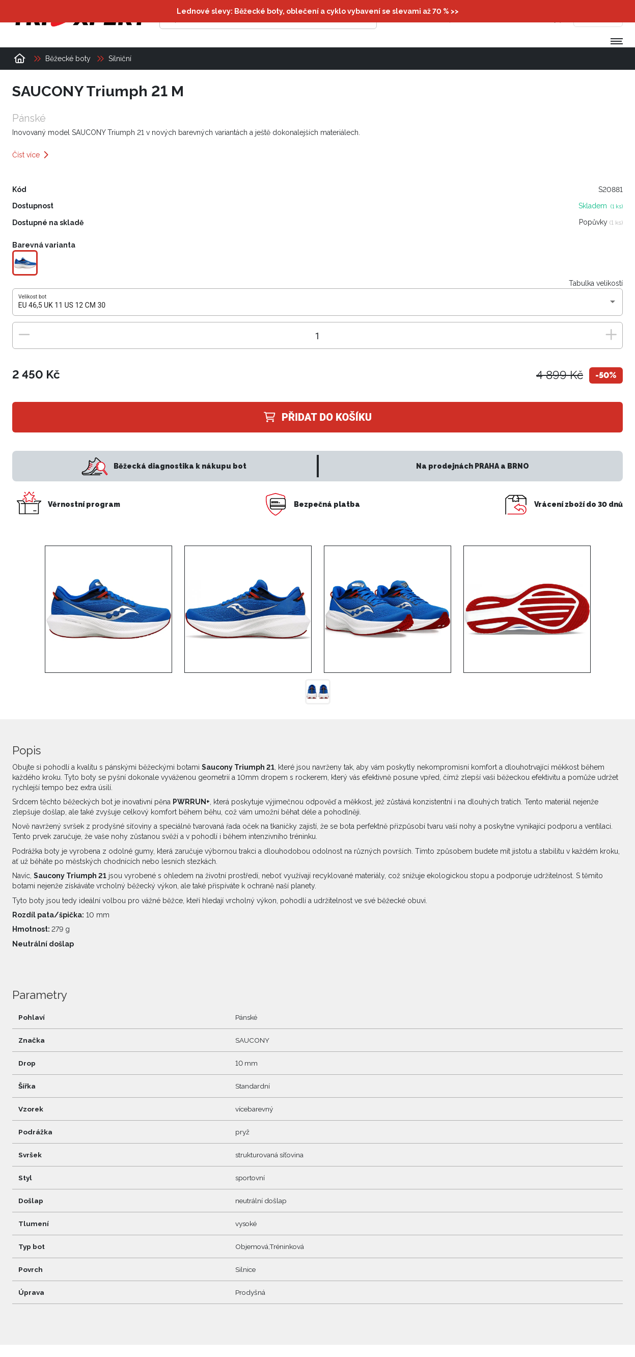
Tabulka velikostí (596, 283)
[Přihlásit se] (466, 18)
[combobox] (317, 306)
